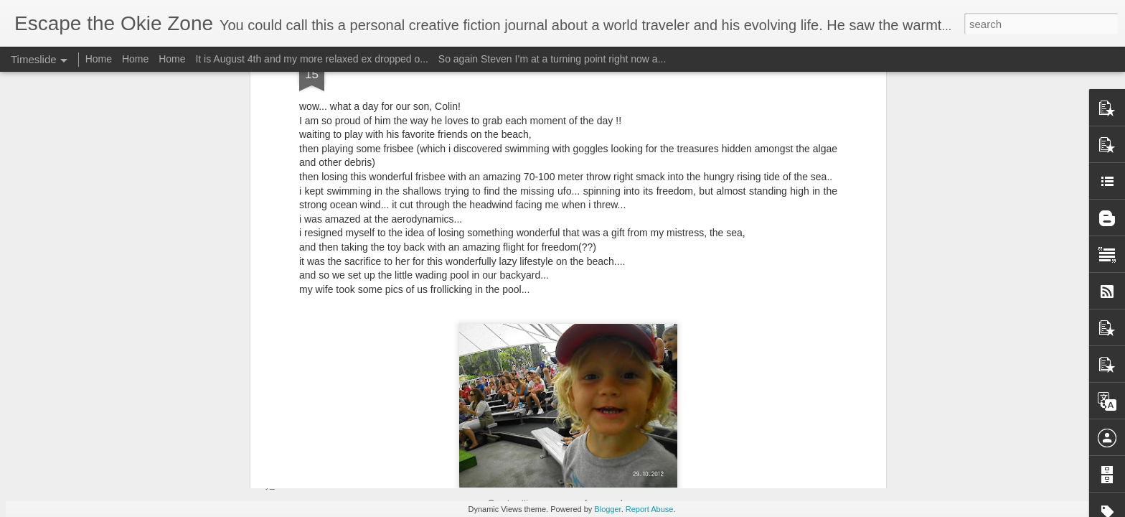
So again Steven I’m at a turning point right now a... (552, 59)
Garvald (640, 334)
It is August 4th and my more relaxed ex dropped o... (311, 59)
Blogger (607, 509)
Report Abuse (650, 509)
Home (98, 59)
